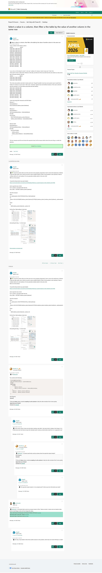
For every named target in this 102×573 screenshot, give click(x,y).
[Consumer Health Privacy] (25, 569)
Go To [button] (90, 12)
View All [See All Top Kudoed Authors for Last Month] (69, 129)
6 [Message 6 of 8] (19, 468)
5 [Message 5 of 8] (16, 434)
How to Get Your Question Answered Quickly (77, 73)
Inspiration (36, 9)
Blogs (53, 9)
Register (77, 12)
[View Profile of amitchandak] (17, 503)
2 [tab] (78, 63)
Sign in (82, 12)
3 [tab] (79, 63)
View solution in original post (16, 248)
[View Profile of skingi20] (14, 38)
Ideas (41, 9)
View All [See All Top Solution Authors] (69, 102)
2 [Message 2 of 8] (13, 521)
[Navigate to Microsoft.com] (11, 9)
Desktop (44, 22)
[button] (51, 32)
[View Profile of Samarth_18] (15, 368)
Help (86, 12)
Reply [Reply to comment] (60, 255)
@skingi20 (15, 374)
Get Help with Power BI (33, 22)
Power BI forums (13, 22)
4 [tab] (80, 63)
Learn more (10, 5)
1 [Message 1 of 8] (13, 154)
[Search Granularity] (57, 15)
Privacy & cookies (77, 564)
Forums (29, 9)
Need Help (16, 151)
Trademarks (90, 564)
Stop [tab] (81, 63)
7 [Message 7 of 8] (22, 491)
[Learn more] (71, 60)
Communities (46, 9)
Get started (73, 17)
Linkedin (17, 405)
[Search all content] (78, 15)
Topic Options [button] (59, 32)
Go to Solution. (38, 146)
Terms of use (84, 564)
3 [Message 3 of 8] (16, 544)
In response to (17, 424)
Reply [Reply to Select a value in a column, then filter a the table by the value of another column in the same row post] (60, 154)
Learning (57, 9)
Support (63, 9)
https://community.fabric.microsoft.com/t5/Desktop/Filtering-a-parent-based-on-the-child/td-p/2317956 (32, 182)
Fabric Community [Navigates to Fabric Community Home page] (22, 9)
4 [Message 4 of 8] (13, 409)
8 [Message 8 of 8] (13, 252)
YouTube (39, 513)
